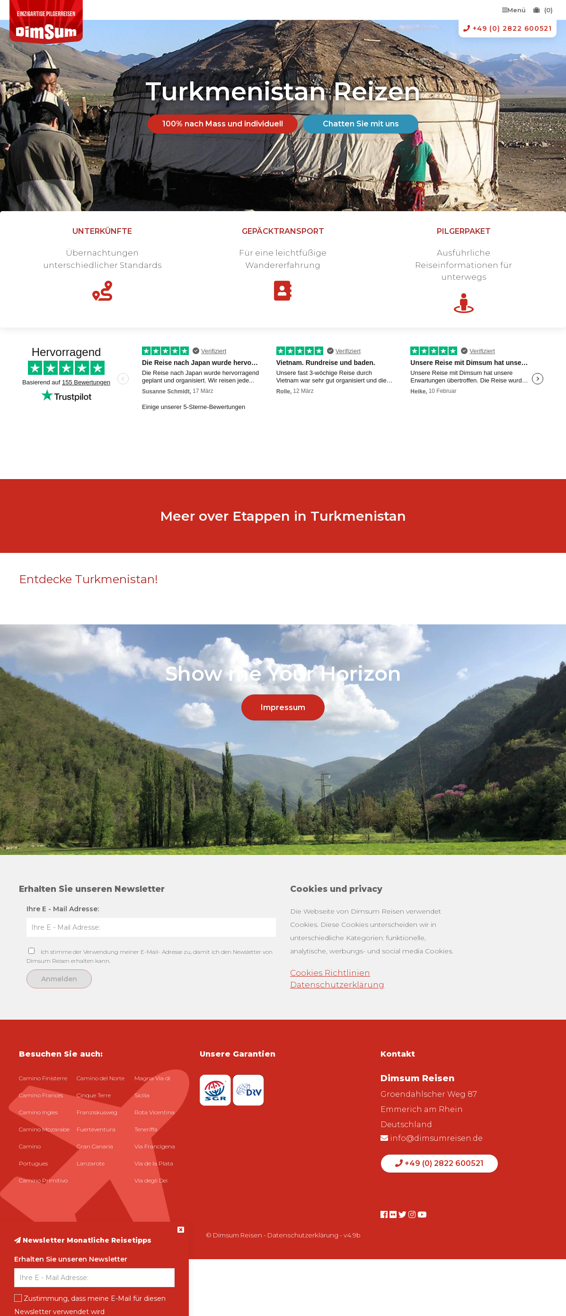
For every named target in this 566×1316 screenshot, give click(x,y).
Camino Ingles (38, 1112)
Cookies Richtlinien (330, 973)
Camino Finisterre (43, 1078)
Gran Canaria (95, 1146)
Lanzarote (91, 1163)
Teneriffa (146, 1129)
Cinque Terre (94, 1095)
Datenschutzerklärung (337, 984)
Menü (514, 10)
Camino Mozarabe (44, 1129)
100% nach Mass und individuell (222, 123)
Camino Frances (41, 1095)
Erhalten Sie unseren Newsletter (70, 1259)
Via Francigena (154, 1146)
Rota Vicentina (154, 1112)
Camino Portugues (33, 1155)
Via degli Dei (151, 1180)
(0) (543, 10)
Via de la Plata (153, 1163)
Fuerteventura (96, 1129)
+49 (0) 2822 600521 (507, 28)
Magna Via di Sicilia (152, 1087)
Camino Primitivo (43, 1180)
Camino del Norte (100, 1078)
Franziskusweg (97, 1112)
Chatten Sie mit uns (361, 123)
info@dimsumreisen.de (431, 1138)
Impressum (283, 707)
